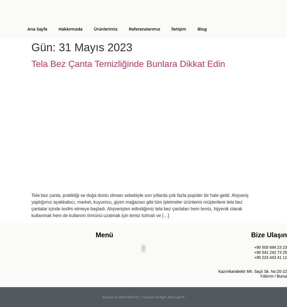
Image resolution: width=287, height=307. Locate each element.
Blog (202, 29)
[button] (143, 248)
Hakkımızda (71, 29)
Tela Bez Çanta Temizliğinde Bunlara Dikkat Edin (128, 64)
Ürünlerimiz (106, 29)
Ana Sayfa (37, 29)
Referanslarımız (144, 29)
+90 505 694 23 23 (270, 247)
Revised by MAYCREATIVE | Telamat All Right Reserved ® (143, 297)
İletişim (178, 29)
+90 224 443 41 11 (270, 257)
